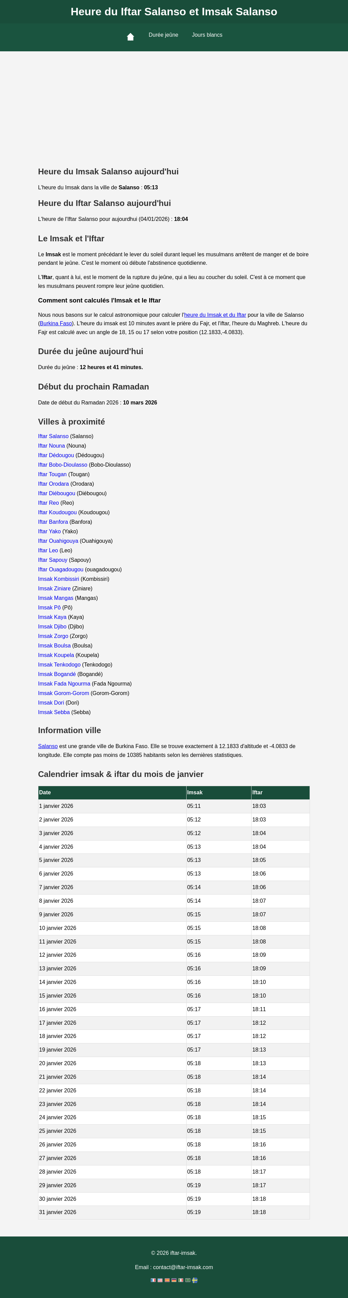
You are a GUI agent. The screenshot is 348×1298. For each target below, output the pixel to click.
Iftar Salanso (54, 436)
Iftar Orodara (54, 484)
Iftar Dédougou (56, 455)
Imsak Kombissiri (59, 579)
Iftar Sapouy (53, 560)
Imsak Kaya (53, 617)
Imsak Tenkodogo (60, 665)
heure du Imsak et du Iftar (215, 315)
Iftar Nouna (52, 446)
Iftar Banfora (54, 522)
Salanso (48, 746)
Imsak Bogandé (57, 674)
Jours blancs (207, 35)
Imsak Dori (52, 703)
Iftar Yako (50, 531)
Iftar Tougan (53, 474)
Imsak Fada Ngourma (65, 684)
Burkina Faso (56, 323)
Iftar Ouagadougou (61, 569)
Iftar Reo (49, 503)
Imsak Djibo (53, 626)
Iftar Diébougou (57, 493)
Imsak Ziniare (55, 588)
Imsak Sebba (54, 712)
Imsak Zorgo (54, 636)
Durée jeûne (163, 35)
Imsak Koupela (56, 655)
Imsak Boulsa (55, 645)
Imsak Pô (50, 607)
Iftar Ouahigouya (59, 541)
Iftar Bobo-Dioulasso (63, 465)
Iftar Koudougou (58, 512)
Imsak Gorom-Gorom (64, 693)
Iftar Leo (48, 550)
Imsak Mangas (56, 598)
